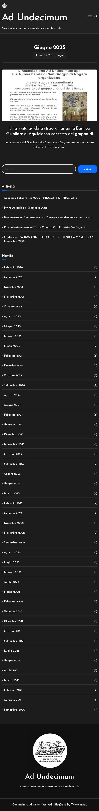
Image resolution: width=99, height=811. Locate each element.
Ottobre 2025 (13, 306)
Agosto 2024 (12, 395)
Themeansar (78, 804)
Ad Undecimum (34, 18)
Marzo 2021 (11, 680)
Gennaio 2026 (13, 277)
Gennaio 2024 (13, 424)
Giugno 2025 (12, 326)
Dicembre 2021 (13, 621)
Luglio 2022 (11, 562)
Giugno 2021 (12, 660)
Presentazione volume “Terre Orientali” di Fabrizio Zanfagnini (44, 227)
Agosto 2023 (12, 474)
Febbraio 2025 (13, 356)
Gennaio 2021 (13, 700)
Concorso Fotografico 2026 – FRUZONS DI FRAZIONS (40, 198)
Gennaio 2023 (13, 513)
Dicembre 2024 (14, 365)
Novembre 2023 (14, 444)
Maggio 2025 (13, 336)
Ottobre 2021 (12, 631)
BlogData (60, 804)
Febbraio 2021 (13, 690)
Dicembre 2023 (14, 434)
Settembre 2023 (14, 464)
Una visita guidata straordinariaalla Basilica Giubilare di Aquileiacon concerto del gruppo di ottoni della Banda (49, 134)
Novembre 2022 (14, 533)
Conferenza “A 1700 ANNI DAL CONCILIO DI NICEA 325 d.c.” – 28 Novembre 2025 (48, 239)
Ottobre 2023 (13, 454)
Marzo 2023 (12, 493)
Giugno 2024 (12, 405)
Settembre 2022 (14, 542)
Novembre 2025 (14, 297)
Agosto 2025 (12, 316)
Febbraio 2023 (13, 503)
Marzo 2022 (12, 592)
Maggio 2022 (13, 572)
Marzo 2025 (12, 346)
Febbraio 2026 (13, 267)
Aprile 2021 (11, 670)
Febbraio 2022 (13, 601)
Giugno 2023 (12, 483)
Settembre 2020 (14, 710)
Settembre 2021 (14, 641)
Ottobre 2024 (13, 375)
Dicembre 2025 (14, 287)
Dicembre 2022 (14, 523)
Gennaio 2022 (13, 611)
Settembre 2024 (14, 385)
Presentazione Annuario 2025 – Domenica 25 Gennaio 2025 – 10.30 (48, 217)
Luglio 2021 (11, 651)
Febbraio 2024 (13, 415)
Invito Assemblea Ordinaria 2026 (25, 208)
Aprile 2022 (11, 582)
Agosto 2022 (12, 552)
